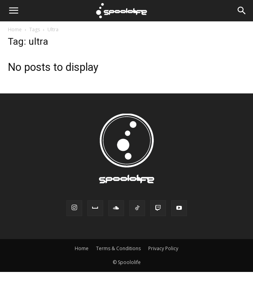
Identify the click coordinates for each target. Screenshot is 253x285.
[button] (13, 10)
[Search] (242, 10)
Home (15, 29)
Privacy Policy (163, 248)
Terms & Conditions (118, 248)
